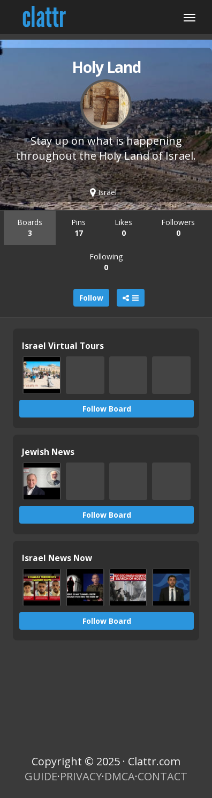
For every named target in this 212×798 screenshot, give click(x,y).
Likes (123, 227)
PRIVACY (81, 776)
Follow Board (106, 409)
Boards (29, 227)
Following (106, 261)
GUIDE (41, 776)
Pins (78, 227)
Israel (103, 192)
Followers (178, 227)
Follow (91, 298)
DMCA (119, 776)
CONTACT (162, 776)
